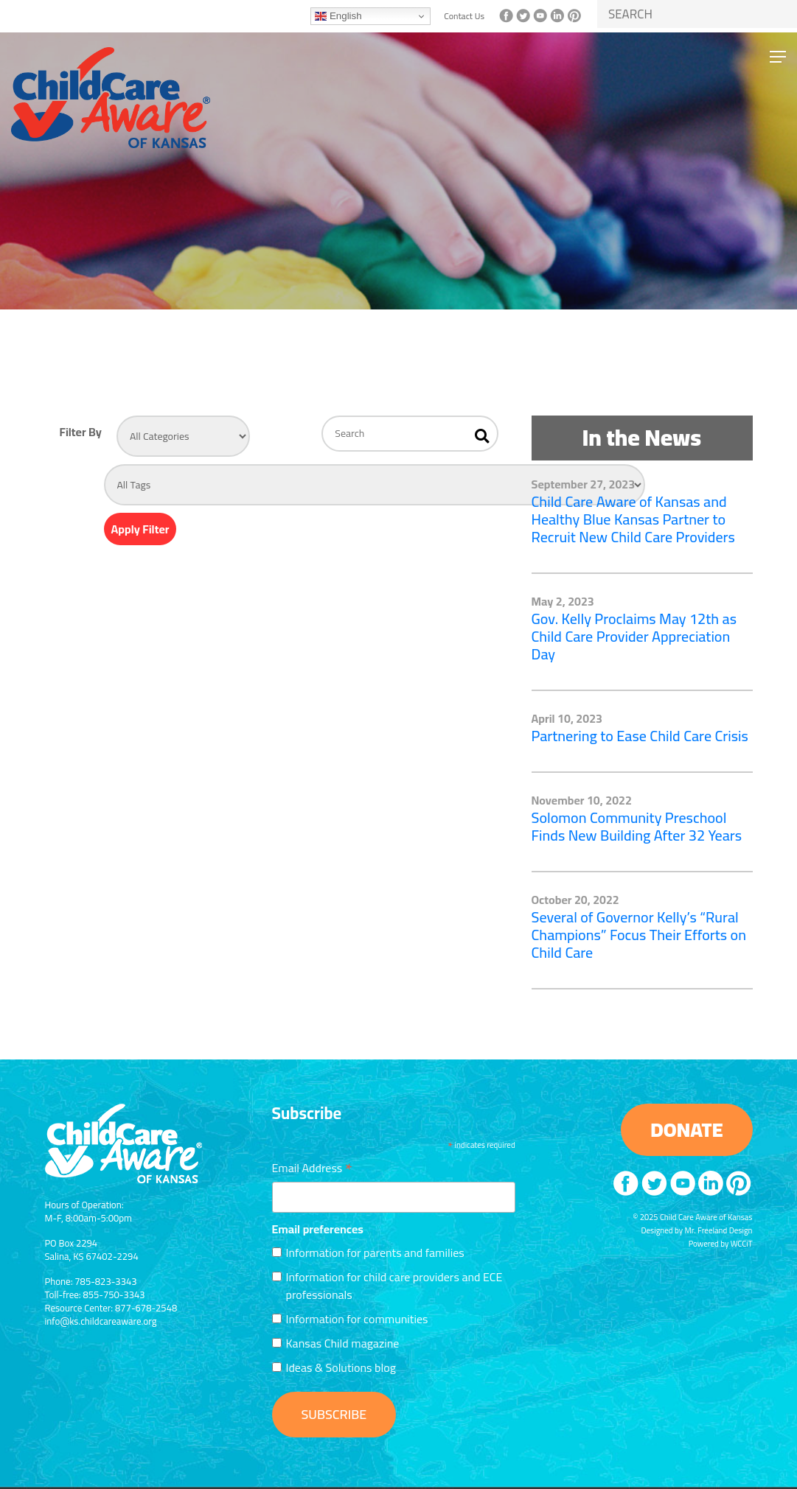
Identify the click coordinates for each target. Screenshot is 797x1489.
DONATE (686, 1129)
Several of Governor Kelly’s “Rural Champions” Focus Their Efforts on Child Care (639, 934)
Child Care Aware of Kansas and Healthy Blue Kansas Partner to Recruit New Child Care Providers (633, 519)
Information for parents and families (375, 1252)
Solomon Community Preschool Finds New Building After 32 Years (637, 826)
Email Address (312, 1166)
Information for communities (357, 1319)
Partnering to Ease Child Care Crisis (640, 735)
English (338, 16)
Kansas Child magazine (343, 1343)
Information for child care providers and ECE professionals (394, 1285)
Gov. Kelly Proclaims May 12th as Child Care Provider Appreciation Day (634, 636)
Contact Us (464, 16)
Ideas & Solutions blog (341, 1367)
